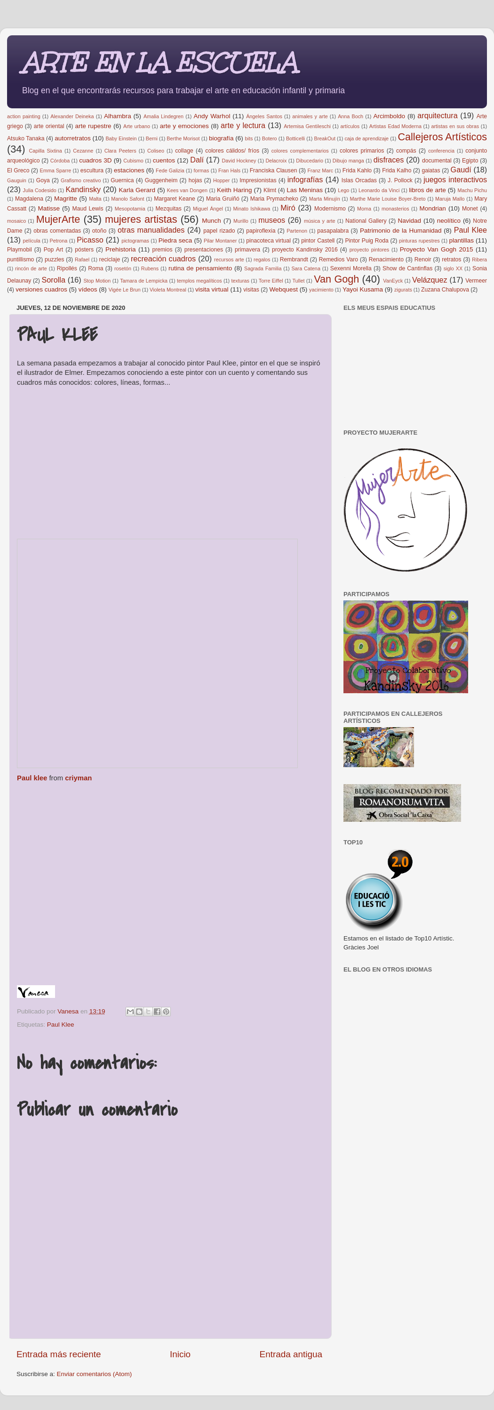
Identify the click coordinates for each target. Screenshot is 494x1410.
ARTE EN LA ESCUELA (158, 63)
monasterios (395, 208)
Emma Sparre (55, 170)
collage (184, 150)
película (31, 240)
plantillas (461, 240)
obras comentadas (57, 230)
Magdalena (29, 198)
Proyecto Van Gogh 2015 (436, 249)
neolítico (449, 220)
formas (201, 170)
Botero (269, 138)
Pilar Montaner (220, 240)
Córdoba (60, 160)
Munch (211, 220)
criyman (78, 778)
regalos (262, 259)
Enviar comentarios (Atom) (94, 1374)
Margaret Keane (174, 198)
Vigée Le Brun (125, 289)
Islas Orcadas (359, 180)
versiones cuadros (41, 289)
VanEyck (393, 281)
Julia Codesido (39, 190)
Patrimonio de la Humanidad (401, 230)
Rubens (150, 268)
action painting (23, 116)
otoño (99, 230)
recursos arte (229, 259)
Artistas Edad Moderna (395, 126)
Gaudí (461, 169)
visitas (251, 289)
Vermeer (476, 280)
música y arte (319, 221)
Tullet (298, 281)
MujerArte (58, 219)
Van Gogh (336, 279)
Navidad (409, 220)
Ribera (479, 259)
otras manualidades (151, 230)
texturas (240, 281)
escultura (92, 170)
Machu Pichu (472, 190)
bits (249, 138)
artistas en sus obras (455, 126)
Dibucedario (309, 160)
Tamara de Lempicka (143, 281)
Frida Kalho (396, 170)
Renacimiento (386, 259)
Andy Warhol (212, 116)
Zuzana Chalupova (445, 289)
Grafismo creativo (81, 180)
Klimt (269, 190)
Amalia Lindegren (163, 116)
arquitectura (437, 115)
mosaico (16, 221)
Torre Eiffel (271, 281)
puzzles (54, 259)
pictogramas (135, 240)
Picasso (90, 239)
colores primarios (362, 150)
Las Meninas (305, 190)
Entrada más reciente (58, 1354)
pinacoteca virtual (268, 240)
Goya (43, 180)
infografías (305, 179)
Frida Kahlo (357, 170)
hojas (195, 180)
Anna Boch (350, 116)
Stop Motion (97, 281)
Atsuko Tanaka (25, 138)
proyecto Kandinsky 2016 (305, 249)
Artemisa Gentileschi (307, 126)
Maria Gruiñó (222, 198)
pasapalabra (333, 230)
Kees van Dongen (187, 190)
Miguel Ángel (208, 208)
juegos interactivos (455, 179)
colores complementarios (300, 151)
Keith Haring (234, 190)
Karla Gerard (137, 190)
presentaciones (203, 249)
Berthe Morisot (183, 138)
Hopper (221, 180)
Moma (364, 208)
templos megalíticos (199, 281)
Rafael (82, 259)
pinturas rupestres (419, 240)
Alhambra (117, 116)
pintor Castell (318, 240)
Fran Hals (229, 170)
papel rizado (219, 230)
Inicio (180, 1354)
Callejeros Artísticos (442, 137)
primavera (247, 249)
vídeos (88, 289)
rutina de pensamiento (200, 268)
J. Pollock (400, 180)
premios (162, 249)
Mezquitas (169, 208)
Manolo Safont (127, 199)
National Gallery (366, 221)
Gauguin (16, 180)
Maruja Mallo (450, 199)
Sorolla (53, 280)
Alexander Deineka (72, 116)
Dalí (197, 159)
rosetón (122, 268)
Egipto (470, 160)
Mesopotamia (130, 208)
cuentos (164, 160)
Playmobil (19, 249)
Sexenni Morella (351, 268)
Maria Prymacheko (274, 198)
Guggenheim (161, 180)
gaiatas (431, 170)
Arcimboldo (390, 116)
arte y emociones (184, 126)
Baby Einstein (120, 138)
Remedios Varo (338, 259)
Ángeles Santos (264, 116)
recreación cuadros (163, 258)
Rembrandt (294, 259)
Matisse (49, 208)
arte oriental (49, 126)
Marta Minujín (324, 199)
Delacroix (276, 160)
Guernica (122, 180)
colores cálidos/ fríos (232, 150)
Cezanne (83, 151)
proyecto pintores (370, 249)
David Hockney (239, 160)
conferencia (441, 151)
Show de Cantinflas (407, 268)
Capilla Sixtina (45, 151)
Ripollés (67, 268)
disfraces (389, 159)
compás (406, 150)
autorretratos (73, 138)
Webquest (284, 289)
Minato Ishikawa (252, 208)
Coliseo (155, 151)
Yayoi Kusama (363, 289)
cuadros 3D (95, 160)
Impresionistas (257, 180)
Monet (470, 208)
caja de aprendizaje (366, 138)
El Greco (18, 170)
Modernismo (330, 208)
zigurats (403, 289)
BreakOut (324, 138)
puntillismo (20, 259)
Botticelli (295, 138)
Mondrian (433, 208)
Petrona (59, 240)
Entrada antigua (291, 1354)
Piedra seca (175, 240)
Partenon (297, 231)
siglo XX (453, 268)
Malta (95, 199)
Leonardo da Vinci (379, 190)
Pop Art (54, 249)
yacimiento (321, 289)
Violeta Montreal (168, 289)
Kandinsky (83, 189)
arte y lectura (243, 125)
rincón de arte (31, 268)
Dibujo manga (348, 160)
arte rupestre (93, 126)
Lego (343, 190)
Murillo (240, 221)
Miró (287, 207)
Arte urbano (136, 126)
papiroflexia (260, 230)
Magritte (65, 198)
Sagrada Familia (262, 268)
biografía (221, 138)
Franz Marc (320, 170)
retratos (451, 259)
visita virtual (212, 289)
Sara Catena (305, 268)
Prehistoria (120, 249)
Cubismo (133, 160)
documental (437, 160)
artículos (349, 126)
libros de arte (427, 190)
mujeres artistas (141, 219)
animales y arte (309, 116)
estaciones (129, 170)
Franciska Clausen (273, 170)
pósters (84, 249)
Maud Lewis (88, 208)
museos (271, 220)
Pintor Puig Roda (366, 240)
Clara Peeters (120, 151)
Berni (152, 138)
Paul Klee (470, 230)
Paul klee (32, 778)
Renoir (422, 259)
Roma (95, 268)
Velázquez (429, 280)
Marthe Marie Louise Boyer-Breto (387, 199)
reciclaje (109, 259)
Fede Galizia (170, 170)
